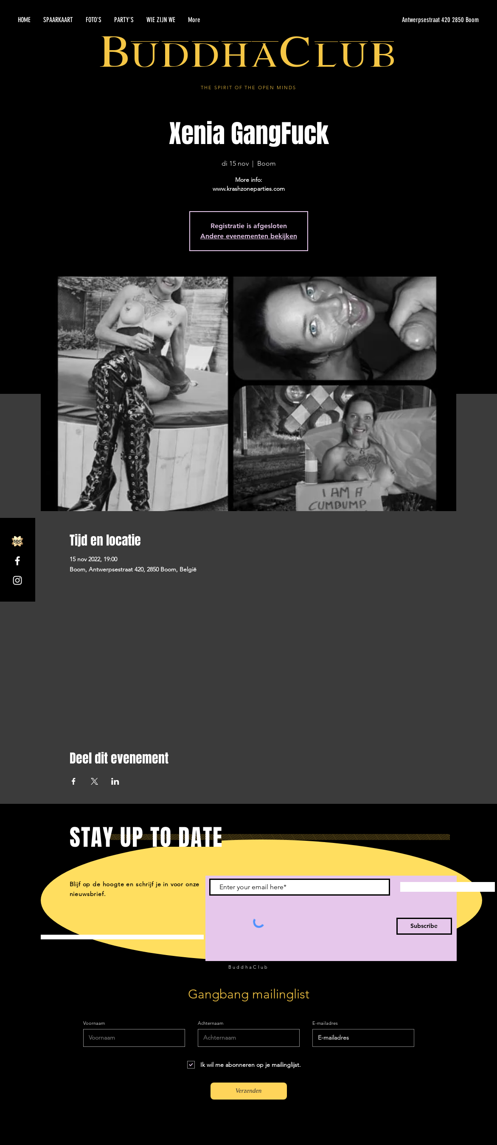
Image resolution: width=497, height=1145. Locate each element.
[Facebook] (17, 561)
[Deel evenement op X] (94, 781)
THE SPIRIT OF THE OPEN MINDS (248, 87)
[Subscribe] (424, 926)
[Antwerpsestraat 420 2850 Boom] (398, 19)
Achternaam (210, 1023)
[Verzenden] (249, 1091)
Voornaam (94, 1023)
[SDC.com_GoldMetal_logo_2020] (17, 541)
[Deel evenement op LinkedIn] (115, 781)
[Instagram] (17, 580)
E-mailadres (325, 1023)
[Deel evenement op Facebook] (74, 781)
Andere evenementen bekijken (248, 236)
